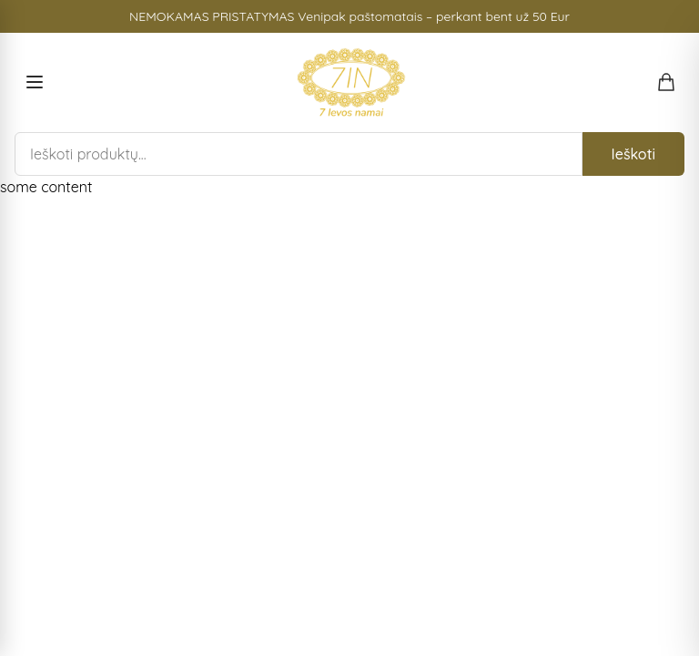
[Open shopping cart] (666, 82)
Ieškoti (633, 154)
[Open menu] (35, 82)
